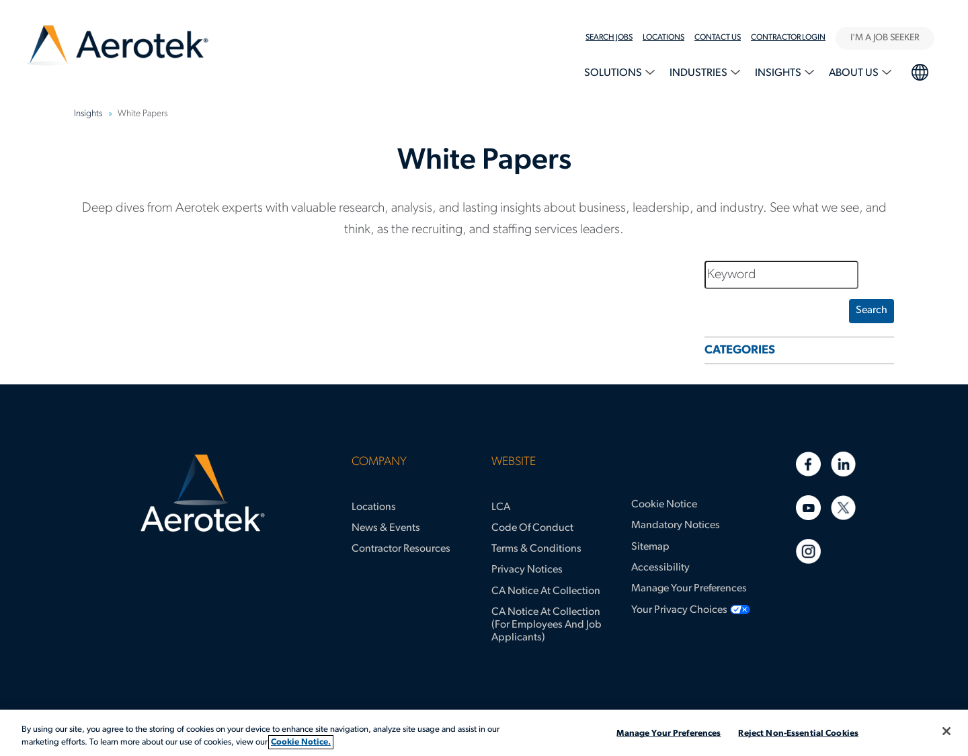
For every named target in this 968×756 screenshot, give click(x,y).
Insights (779, 73)
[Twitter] (843, 507)
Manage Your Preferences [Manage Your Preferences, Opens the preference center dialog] (668, 733)
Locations (374, 507)
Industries (699, 73)
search (871, 310)
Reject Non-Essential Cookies (798, 733)
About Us (855, 73)
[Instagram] (808, 551)
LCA (500, 507)
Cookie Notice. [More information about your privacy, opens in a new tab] (301, 742)
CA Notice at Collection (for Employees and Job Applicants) (546, 625)
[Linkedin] (843, 464)
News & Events (386, 528)
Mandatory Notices (675, 525)
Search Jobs (609, 38)
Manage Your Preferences (689, 588)
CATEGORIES (739, 350)
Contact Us (717, 38)
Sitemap (650, 547)
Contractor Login (788, 38)
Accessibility (660, 567)
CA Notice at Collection (545, 591)
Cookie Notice (664, 504)
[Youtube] (808, 507)
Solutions (614, 73)
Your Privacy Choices (679, 610)
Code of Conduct (532, 528)
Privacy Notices (527, 569)
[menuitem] (614, 37)
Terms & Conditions (536, 549)
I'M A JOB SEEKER (885, 38)
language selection (919, 70)
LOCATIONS (663, 38)
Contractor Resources (401, 549)
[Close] (946, 731)
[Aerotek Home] (202, 493)
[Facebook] (808, 464)
